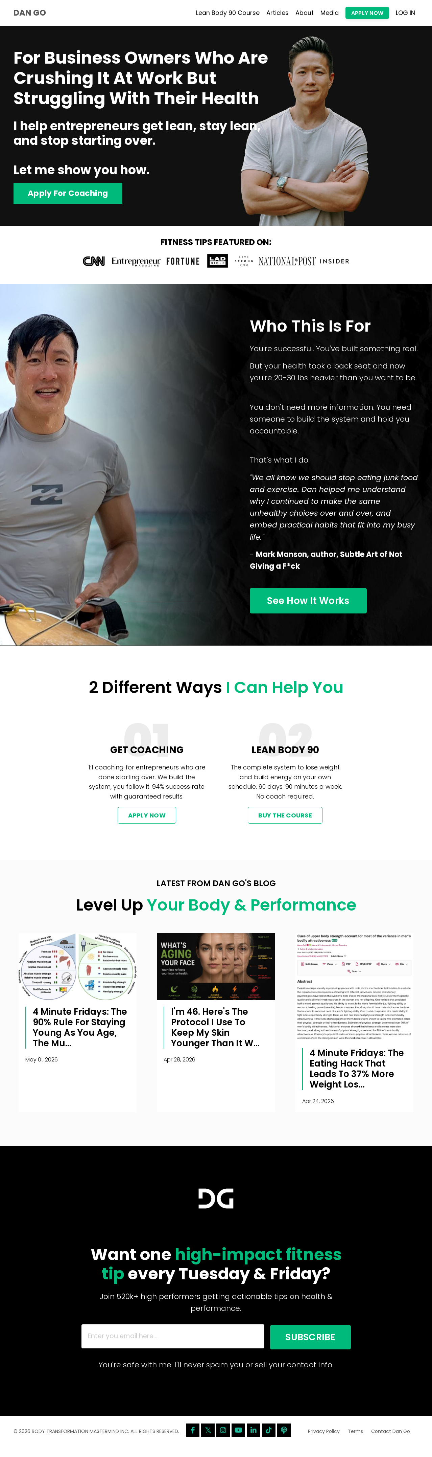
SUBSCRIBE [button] (304, 1345)
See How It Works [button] (313, 605)
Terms (355, 1441)
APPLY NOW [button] (367, 13)
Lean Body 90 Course (228, 12)
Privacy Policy (324, 1441)
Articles (277, 12)
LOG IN (405, 12)
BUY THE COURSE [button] (285, 820)
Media (329, 12)
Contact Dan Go (390, 1441)
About (304, 12)
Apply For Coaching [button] (70, 193)
